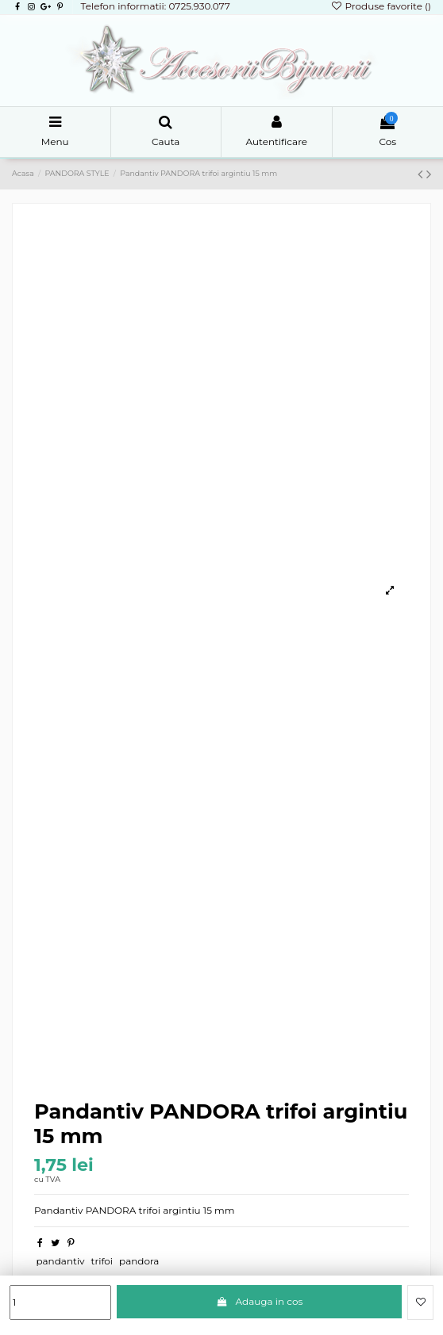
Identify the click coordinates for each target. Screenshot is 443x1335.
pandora (139, 1261)
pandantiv (60, 1261)
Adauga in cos (259, 1301)
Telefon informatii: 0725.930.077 (154, 6)
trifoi (102, 1261)
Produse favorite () (380, 6)
